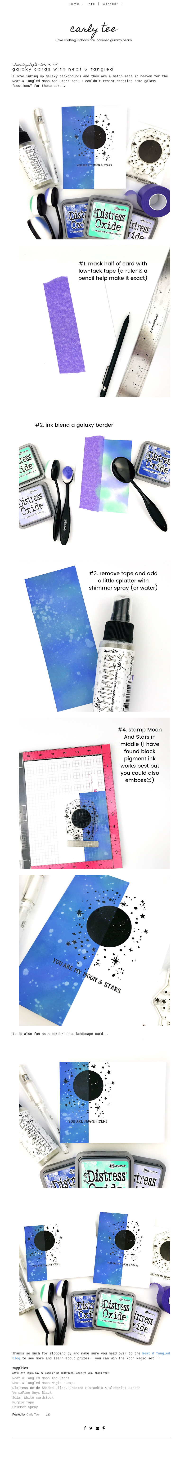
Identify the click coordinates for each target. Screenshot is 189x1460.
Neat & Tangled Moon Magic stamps (43, 1383)
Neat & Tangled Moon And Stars (40, 1378)
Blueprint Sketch (124, 1388)
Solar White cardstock (33, 1398)
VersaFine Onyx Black (32, 1393)
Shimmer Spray (25, 1407)
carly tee (93, 29)
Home (74, 3)
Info (91, 3)
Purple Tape (23, 1402)
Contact (111, 3)
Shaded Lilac (54, 1388)
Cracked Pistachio (86, 1388)
